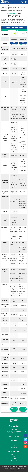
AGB (14, 462)
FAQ (14, 445)
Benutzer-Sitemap (14, 436)
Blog (14, 435)
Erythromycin (23, 409)
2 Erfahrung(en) (23, 48)
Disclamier (14, 456)
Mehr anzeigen (13, 118)
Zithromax (14, 409)
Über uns (14, 455)
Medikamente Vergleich (14, 431)
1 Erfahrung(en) (14, 48)
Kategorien (14, 429)
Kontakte (14, 444)
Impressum (14, 458)
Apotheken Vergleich (14, 433)
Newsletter (14, 447)
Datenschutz (14, 460)
